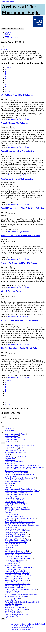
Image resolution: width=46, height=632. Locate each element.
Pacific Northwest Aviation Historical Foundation (21, 595)
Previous (8, 67)
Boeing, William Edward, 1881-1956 (17, 531)
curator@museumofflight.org (20, 629)
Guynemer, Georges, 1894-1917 (15, 560)
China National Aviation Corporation (17, 536)
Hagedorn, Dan (10, 458)
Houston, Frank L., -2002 (13, 565)
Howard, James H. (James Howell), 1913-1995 (20, 567)
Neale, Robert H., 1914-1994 (14, 587)
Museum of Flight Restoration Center (17, 580)
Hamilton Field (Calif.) (12, 562)
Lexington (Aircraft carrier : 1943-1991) (18, 575)
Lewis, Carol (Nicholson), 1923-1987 (17, 573)
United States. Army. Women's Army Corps (19, 494)
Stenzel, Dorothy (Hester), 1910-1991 (17, 615)
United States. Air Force (13, 438)
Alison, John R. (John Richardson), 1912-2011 (20, 522)
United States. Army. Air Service (15, 492)
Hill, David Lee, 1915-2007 (14, 564)
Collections (8, 32)
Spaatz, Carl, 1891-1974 (13, 613)
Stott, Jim (8, 513)
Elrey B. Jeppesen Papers (11, 291)
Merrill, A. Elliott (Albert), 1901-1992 (17, 578)
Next (7, 91)
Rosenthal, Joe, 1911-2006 (13, 604)
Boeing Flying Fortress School (15, 529)
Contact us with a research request (22, 627)
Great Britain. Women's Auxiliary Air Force (19, 558)
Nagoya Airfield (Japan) (13, 582)
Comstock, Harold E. (12, 545)
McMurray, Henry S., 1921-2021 (15, 576)
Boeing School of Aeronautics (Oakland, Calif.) (20, 478)
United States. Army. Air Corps (15, 439)
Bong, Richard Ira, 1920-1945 (15, 498)
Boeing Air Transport (12, 527)
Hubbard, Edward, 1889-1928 (14, 502)
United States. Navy (11, 436)
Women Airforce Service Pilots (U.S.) (17, 452)
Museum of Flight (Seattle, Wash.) (16, 507)
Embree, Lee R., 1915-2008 (14, 554)
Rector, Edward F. (11, 600)
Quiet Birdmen (10, 511)
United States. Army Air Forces (15, 434)
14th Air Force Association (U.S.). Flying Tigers (20, 518)
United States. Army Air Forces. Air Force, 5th (20, 489)
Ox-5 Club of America (12, 593)
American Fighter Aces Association (16, 471)
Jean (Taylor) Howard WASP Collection (17, 179)
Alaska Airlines (10, 520)
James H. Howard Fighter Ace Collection (17, 151)
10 (5, 80)
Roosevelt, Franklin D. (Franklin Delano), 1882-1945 (22, 602)
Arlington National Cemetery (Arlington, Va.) (20, 523)
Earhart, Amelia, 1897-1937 (14, 500)
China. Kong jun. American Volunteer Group (19, 474)
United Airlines (10, 460)
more (3, 443)
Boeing (7, 454)
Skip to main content (7, 2)
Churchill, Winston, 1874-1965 (15, 538)
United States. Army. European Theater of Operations (22, 465)
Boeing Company (10, 441)
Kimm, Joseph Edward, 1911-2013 (16, 571)
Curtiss (7, 549)
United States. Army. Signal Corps (16, 516)
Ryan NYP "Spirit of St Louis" (15, 607)
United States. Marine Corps (14, 462)
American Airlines (11, 496)
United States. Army (11, 449)
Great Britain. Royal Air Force (15, 447)
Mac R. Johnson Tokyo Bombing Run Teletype (19, 320)
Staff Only (4, 50)
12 (5, 84)
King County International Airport (16, 503)
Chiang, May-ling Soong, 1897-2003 (17, 534)
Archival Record (10, 430)
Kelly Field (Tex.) (11, 483)
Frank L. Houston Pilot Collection (14, 123)
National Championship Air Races (16, 585)
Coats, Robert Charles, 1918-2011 (16, 542)
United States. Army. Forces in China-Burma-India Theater (24, 467)
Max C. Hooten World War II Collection (17, 95)
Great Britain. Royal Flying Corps (16, 556)
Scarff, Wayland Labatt (12, 611)
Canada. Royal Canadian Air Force (16, 456)
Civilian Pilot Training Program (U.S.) (17, 540)
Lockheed (8, 487)
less (3, 618)
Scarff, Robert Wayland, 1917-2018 (16, 609)
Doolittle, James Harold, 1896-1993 (16, 551)
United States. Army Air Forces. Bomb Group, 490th (22, 491)
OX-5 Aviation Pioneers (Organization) (17, 509)
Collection (8, 428)
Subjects (7, 34)
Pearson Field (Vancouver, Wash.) (16, 596)
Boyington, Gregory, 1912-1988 (15, 533)
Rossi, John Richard (11, 605)
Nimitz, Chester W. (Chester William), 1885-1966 (21, 589)
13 (5, 86)
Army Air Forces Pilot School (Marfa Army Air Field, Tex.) (24, 525)
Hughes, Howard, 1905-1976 (14, 569)
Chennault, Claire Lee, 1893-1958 (16, 472)
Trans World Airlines (12, 514)
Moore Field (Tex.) (11, 505)
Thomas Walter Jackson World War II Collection (20, 236)
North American (10, 463)
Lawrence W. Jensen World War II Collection (19, 263)
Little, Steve (9, 485)
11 (5, 82)
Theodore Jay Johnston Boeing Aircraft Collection (21, 348)
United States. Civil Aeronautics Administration (20, 469)
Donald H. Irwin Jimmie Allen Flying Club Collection (22, 208)
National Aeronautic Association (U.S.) (17, 584)
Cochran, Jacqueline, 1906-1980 (15, 544)
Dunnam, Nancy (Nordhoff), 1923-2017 (18, 553)
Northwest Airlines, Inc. (13, 591)
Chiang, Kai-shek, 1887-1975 (14, 480)
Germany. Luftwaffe (11, 476)
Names (7, 36)
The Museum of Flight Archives (18, 119)
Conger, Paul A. (10, 547)
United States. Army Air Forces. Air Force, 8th (20, 445)
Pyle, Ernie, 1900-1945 (12, 598)
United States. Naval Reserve (14, 451)
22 (5, 89)
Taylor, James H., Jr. (11, 616)
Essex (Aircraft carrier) (12, 482)
